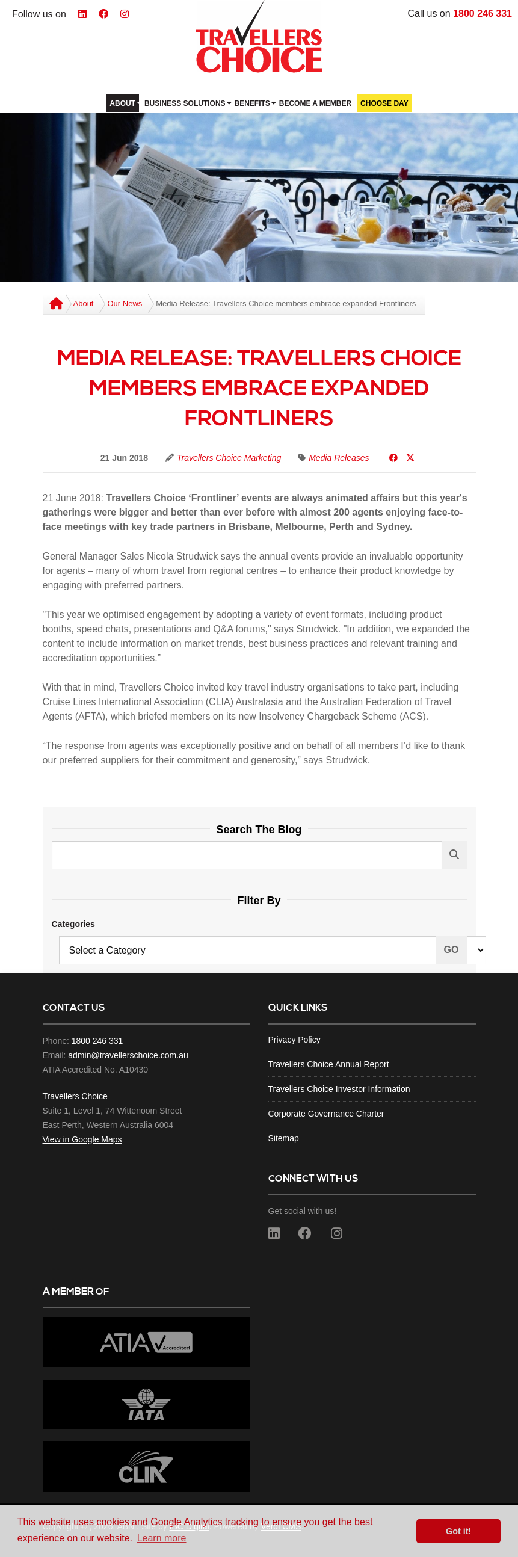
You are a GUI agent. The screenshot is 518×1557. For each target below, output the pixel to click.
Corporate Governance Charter (326, 1113)
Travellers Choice (75, 1096)
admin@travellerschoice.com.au (128, 1055)
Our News (124, 303)
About (83, 303)
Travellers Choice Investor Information (339, 1089)
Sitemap (283, 1138)
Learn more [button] (162, 1538)
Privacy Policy (294, 1039)
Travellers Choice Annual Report (328, 1064)
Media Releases (339, 458)
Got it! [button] (458, 1531)
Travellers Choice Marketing (229, 458)
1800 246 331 (482, 13)
